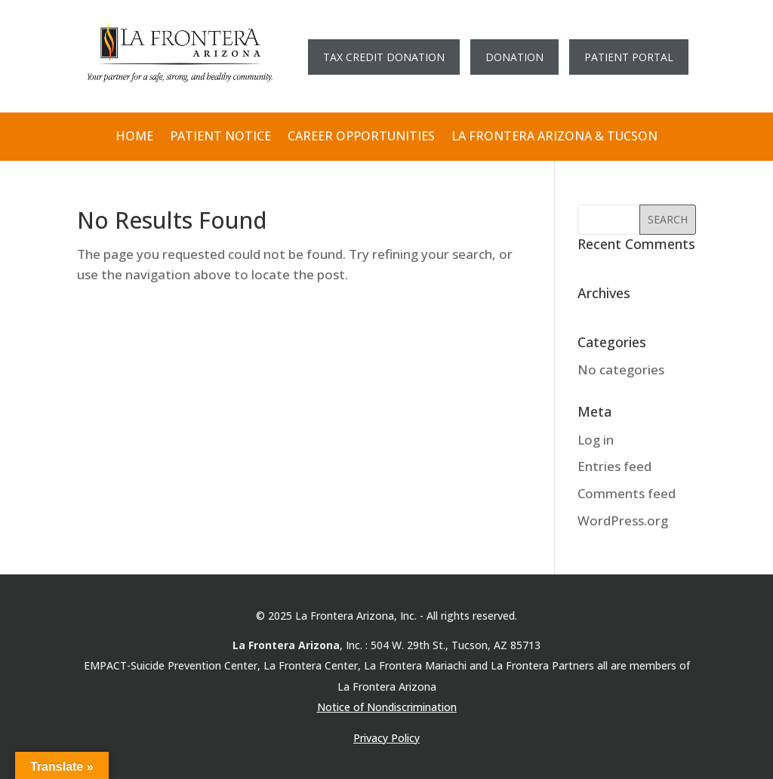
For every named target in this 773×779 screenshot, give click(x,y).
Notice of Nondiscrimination (387, 707)
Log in (595, 439)
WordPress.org (622, 520)
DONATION (514, 57)
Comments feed (626, 493)
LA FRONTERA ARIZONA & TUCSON (554, 136)
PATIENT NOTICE (220, 136)
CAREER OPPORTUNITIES (361, 136)
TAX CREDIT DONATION (384, 57)
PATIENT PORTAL (628, 57)
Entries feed (614, 466)
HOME (134, 136)
